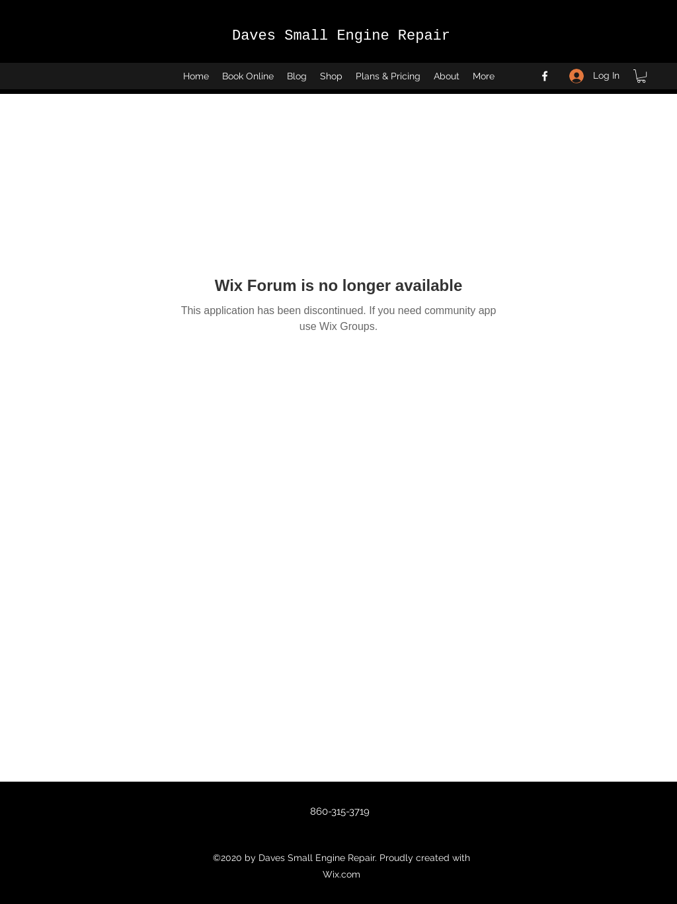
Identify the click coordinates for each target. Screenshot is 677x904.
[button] (641, 76)
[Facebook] (544, 76)
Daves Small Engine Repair (341, 36)
